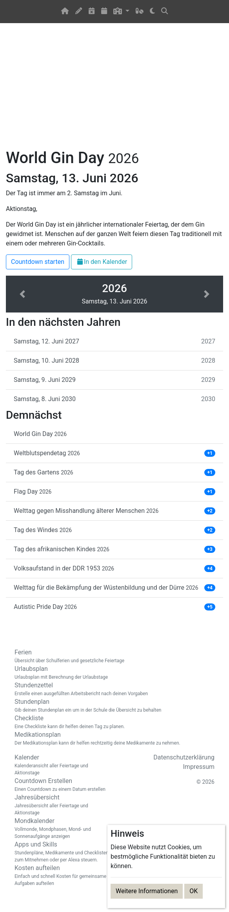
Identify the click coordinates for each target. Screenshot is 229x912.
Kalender (62, 765)
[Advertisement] (114, 90)
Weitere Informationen (147, 891)
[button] (121, 11)
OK (193, 891)
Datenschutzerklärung (183, 757)
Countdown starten (37, 261)
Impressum (199, 766)
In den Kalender (101, 261)
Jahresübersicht (62, 805)
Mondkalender (62, 828)
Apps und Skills (62, 852)
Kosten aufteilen (62, 875)
